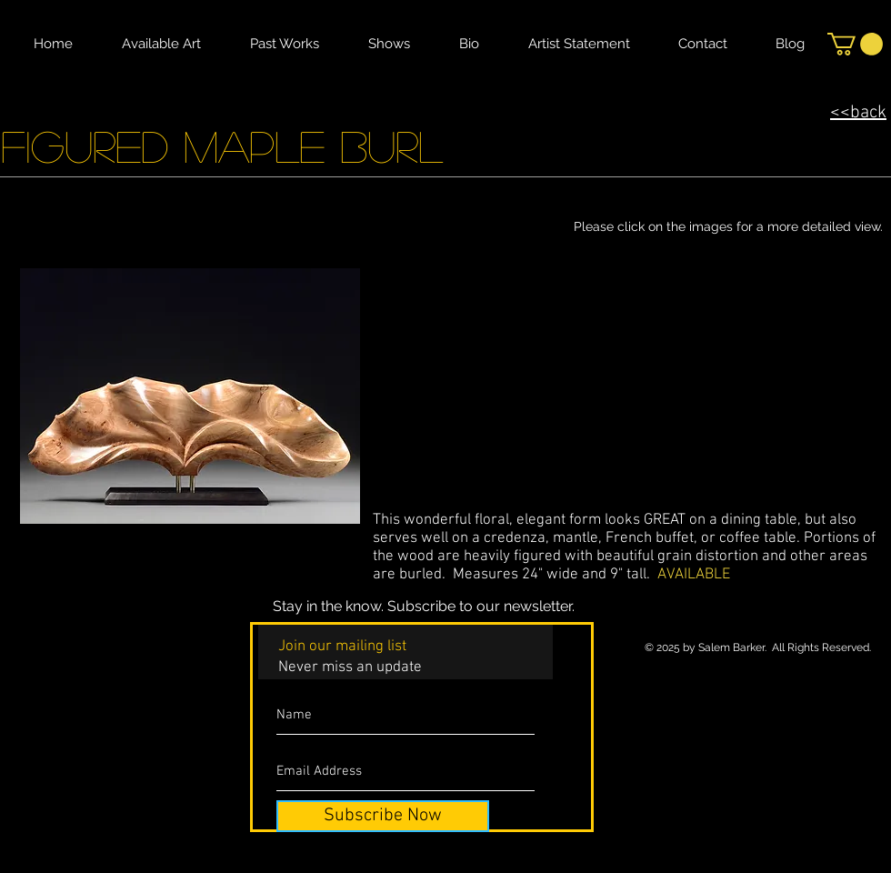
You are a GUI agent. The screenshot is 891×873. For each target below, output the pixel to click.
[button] (855, 44)
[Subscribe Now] (382, 816)
